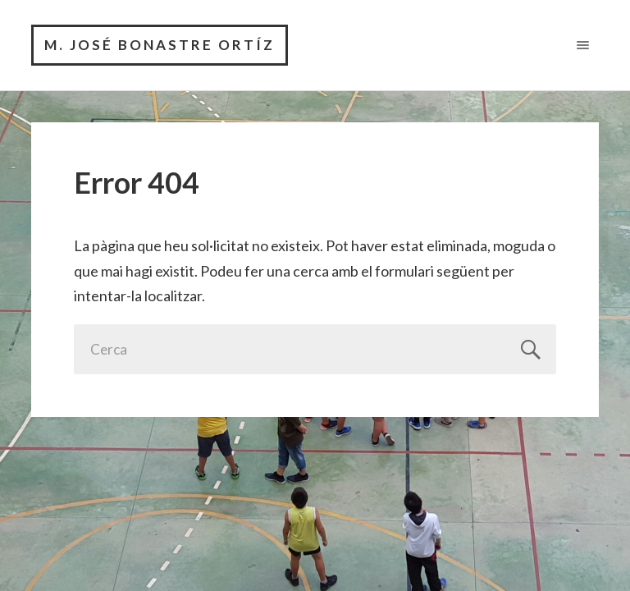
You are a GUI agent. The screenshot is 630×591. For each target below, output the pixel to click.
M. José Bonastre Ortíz (159, 44)
